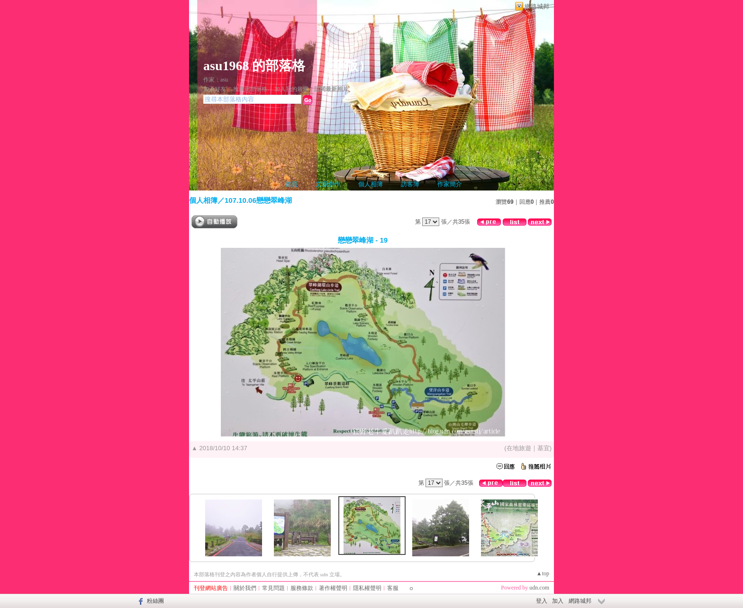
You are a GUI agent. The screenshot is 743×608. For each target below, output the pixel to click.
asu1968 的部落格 (254, 65)
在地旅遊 (519, 448)
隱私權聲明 (367, 588)
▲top (542, 573)
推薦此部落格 (250, 89)
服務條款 (301, 588)
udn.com (539, 587)
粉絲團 (155, 601)
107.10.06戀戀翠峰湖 (258, 200)
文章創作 (328, 184)
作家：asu (215, 79)
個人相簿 (370, 184)
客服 (393, 588)
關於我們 (245, 588)
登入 (541, 601)
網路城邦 (537, 6)
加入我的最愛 (291, 89)
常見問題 (273, 588)
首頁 (291, 184)
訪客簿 (410, 184)
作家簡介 (449, 184)
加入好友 (214, 89)
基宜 (543, 448)
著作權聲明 (333, 588)
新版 (345, 65)
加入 (557, 601)
